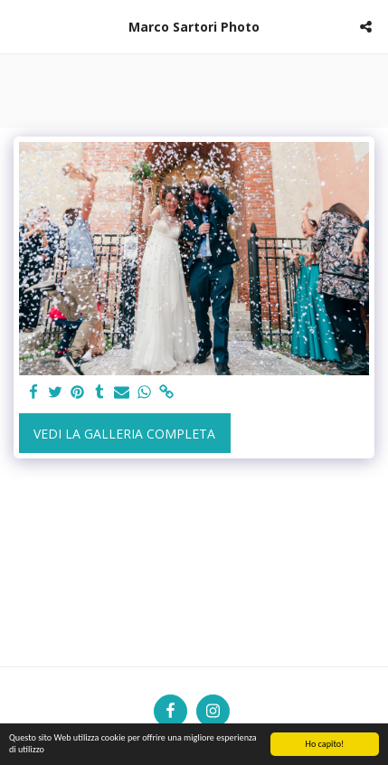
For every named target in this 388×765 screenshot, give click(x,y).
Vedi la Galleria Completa (124, 433)
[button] (20, 25)
